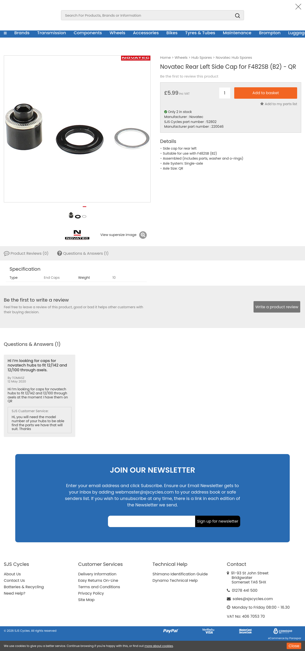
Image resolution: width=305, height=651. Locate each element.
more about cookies (158, 646)
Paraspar (295, 638)
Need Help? (14, 593)
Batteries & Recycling (24, 587)
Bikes (172, 33)
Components (88, 33)
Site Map (86, 599)
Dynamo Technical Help (175, 580)
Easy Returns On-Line (98, 580)
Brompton (270, 33)
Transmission (51, 33)
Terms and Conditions (99, 587)
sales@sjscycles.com (253, 599)
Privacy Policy (91, 593)
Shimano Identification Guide (180, 574)
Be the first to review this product (189, 76)
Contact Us (14, 580)
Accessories (146, 33)
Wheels (117, 33)
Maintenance (237, 33)
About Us (12, 574)
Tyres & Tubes (200, 33)
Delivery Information (97, 574)
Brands (22, 33)
